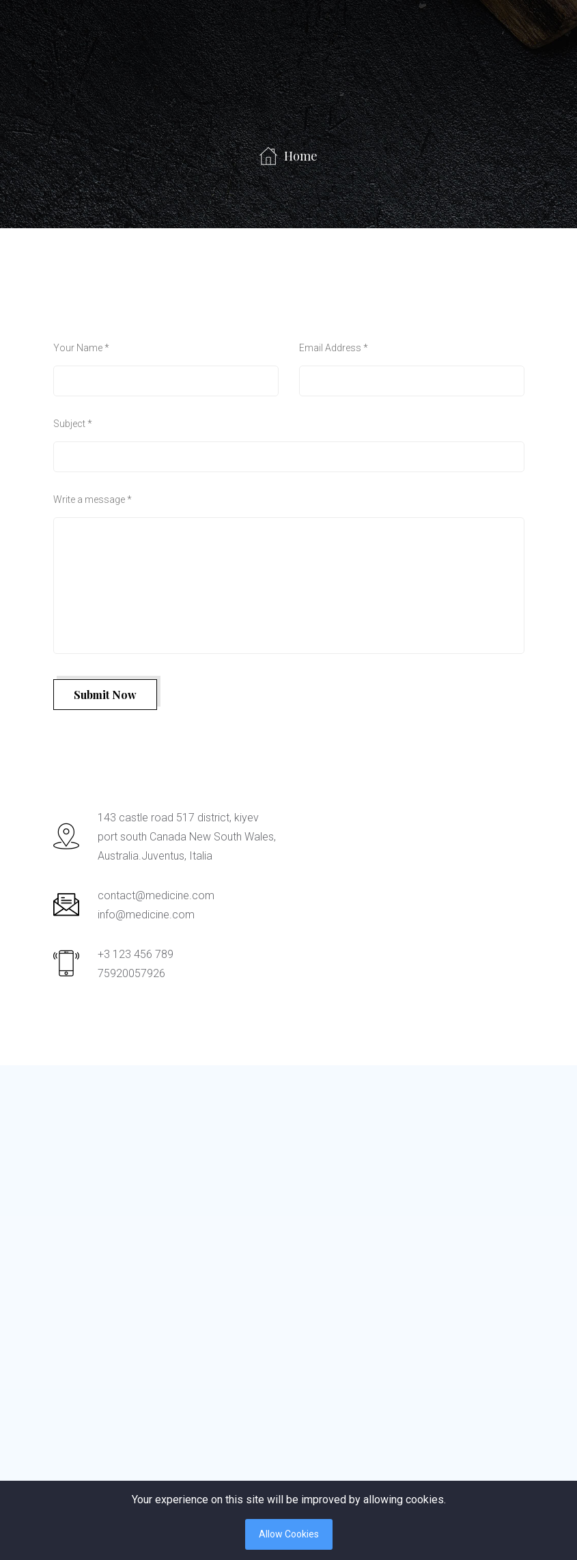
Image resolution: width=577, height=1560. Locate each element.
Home (288, 155)
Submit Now (105, 694)
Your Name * (81, 347)
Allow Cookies (289, 1534)
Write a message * (92, 499)
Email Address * (333, 347)
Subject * (72, 423)
